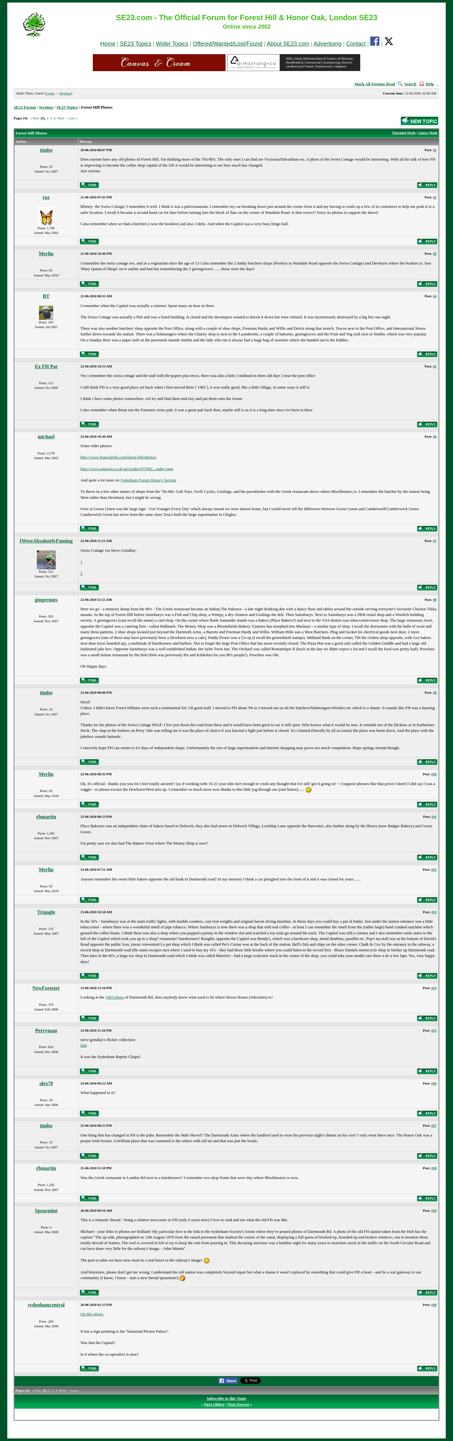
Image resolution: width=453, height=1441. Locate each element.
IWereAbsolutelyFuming (46, 541)
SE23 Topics (135, 44)
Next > (62, 118)
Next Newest (238, 1404)
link (84, 1045)
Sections (46, 107)
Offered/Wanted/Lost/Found (227, 44)
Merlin (46, 253)
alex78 (46, 1083)
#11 (433, 816)
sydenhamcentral (46, 1304)
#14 (434, 988)
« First (34, 118)
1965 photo (114, 997)
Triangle (46, 912)
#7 (434, 541)
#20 (434, 1305)
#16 (434, 1083)
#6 (434, 436)
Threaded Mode (404, 132)
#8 (434, 599)
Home (107, 44)
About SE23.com (288, 44)
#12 (434, 869)
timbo (46, 150)
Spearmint (46, 1210)
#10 (434, 774)
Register (65, 93)
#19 (434, 1210)
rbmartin (46, 816)
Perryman (46, 1030)
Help (426, 84)
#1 (434, 150)
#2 (434, 197)
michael (46, 436)
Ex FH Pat (46, 366)
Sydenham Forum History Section (148, 480)
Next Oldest (214, 1404)
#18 (434, 1168)
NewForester (46, 988)
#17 (434, 1125)
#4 (434, 296)
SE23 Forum (25, 107)
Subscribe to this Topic (226, 1398)
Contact (356, 44)
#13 (434, 912)
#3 (434, 253)
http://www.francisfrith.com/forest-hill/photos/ (119, 457)
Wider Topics (172, 44)
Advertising (328, 44)
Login (50, 93)
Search (407, 84)
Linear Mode (427, 132)
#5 (434, 366)
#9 (434, 692)
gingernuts (46, 599)
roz (46, 197)
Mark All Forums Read (374, 84)
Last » (73, 118)
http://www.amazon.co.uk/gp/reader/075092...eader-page (127, 468)
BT (46, 296)
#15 (434, 1030)
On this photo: (92, 1314)
